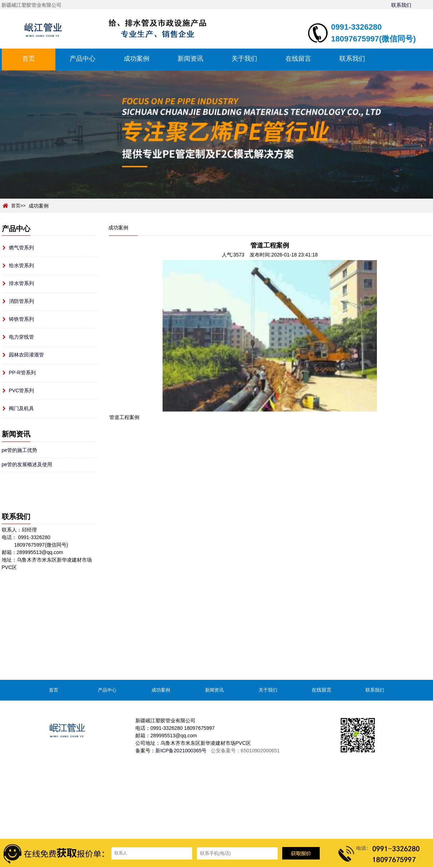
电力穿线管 (21, 337)
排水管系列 (21, 283)
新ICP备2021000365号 (180, 750)
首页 (28, 58)
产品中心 (82, 58)
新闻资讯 (190, 58)
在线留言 (298, 58)
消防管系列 (21, 301)
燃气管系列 (21, 247)
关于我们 (244, 58)
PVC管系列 (21, 390)
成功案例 (136, 58)
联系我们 (401, 5)
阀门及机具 (21, 408)
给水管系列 (21, 265)
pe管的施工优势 (20, 450)
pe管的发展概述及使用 (27, 464)
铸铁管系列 (21, 319)
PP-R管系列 (22, 372)
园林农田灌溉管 (26, 355)
